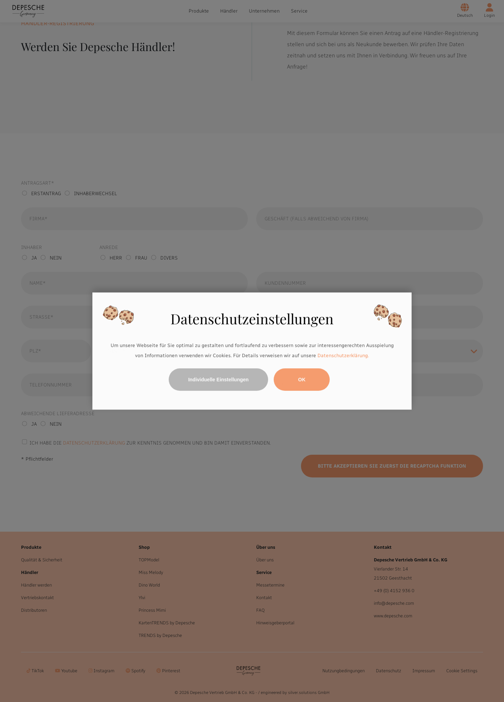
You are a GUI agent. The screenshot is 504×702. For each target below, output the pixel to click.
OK (302, 379)
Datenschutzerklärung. (343, 356)
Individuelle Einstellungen (218, 379)
